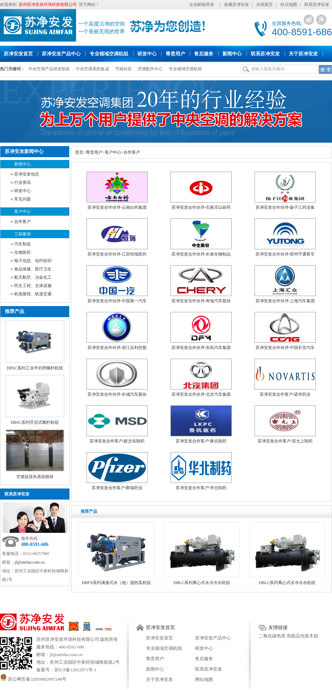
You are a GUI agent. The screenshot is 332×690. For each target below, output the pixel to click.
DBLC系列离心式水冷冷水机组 (201, 582)
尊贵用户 (94, 152)
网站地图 (204, 679)
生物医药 (22, 252)
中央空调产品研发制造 (49, 68)
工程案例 (22, 234)
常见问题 (22, 199)
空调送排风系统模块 (35, 476)
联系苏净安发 (316, 4)
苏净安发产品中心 (213, 637)
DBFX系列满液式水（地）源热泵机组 (116, 582)
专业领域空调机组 (185, 68)
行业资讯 (22, 182)
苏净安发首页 (160, 627)
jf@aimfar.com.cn (30, 562)
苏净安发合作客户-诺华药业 (285, 394)
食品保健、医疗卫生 (33, 269)
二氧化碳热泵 (272, 635)
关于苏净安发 (159, 679)
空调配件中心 (150, 68)
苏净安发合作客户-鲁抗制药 (201, 441)
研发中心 (22, 190)
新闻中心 (22, 164)
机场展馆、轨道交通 (33, 294)
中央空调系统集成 (92, 68)
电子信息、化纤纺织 (33, 260)
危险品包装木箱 (302, 635)
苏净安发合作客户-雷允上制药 (285, 441)
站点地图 (288, 4)
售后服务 (204, 658)
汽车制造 (22, 244)
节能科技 (123, 68)
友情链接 (278, 627)
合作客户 (22, 221)
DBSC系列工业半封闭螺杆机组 (35, 368)
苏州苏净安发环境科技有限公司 (67, 639)
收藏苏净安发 (236, 4)
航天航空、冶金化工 (33, 277)
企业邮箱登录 (201, 4)
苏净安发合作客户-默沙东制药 (117, 441)
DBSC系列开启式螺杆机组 (35, 422)
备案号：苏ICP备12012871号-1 (66, 669)
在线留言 (264, 4)
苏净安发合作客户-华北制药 (201, 487)
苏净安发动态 (26, 174)
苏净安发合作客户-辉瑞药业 (117, 487)
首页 (79, 152)
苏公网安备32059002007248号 (33, 679)
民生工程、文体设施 (33, 285)
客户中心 (22, 211)
